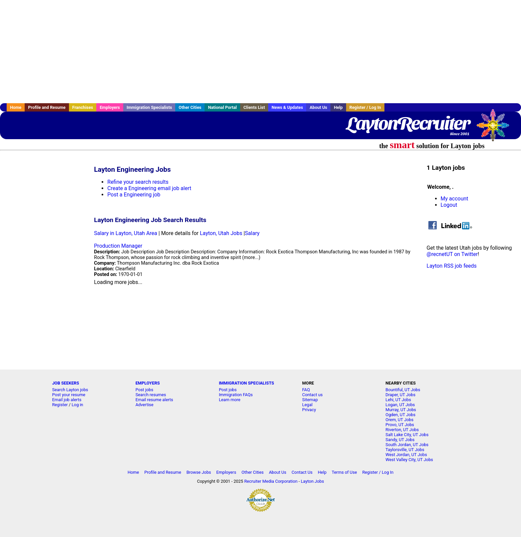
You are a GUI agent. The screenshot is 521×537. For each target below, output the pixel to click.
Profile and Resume (47, 107)
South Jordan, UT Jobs (406, 444)
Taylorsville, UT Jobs (404, 449)
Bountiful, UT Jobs (402, 389)
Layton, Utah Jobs (221, 233)
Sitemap (310, 399)
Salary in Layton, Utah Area (125, 233)
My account (454, 198)
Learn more (230, 399)
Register (60, 404)
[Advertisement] (260, 51)
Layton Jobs (312, 481)
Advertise (145, 404)
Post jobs (144, 389)
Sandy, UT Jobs (399, 439)
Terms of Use (344, 472)
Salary (252, 233)
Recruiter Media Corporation (270, 481)
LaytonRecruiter (407, 123)
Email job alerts (66, 399)
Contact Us (301, 472)
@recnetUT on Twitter (452, 254)
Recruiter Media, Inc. (496, 128)
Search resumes (151, 394)
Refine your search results (137, 182)
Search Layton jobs (70, 389)
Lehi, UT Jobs (398, 399)
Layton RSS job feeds (452, 266)
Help (338, 107)
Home (15, 107)
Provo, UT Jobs (399, 424)
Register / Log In (365, 107)
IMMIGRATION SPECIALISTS (246, 383)
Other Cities (190, 107)
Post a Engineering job (133, 194)
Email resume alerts (154, 399)
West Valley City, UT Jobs (409, 459)
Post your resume (68, 394)
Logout (449, 205)
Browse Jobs (199, 472)
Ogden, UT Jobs (400, 414)
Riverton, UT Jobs (402, 429)
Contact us (312, 394)
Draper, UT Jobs (400, 394)
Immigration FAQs (236, 394)
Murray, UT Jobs (400, 409)
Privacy (309, 409)
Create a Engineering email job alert (149, 188)
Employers (110, 107)
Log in (77, 404)
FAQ (306, 389)
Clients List (254, 107)
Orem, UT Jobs (399, 419)
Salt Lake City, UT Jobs (406, 434)
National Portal (222, 107)
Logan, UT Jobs (400, 404)
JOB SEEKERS (65, 383)
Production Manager (118, 246)
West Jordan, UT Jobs (406, 454)
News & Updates (287, 107)
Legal (307, 404)
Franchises (82, 107)
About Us (318, 107)
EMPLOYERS (148, 383)
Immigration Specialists (149, 107)
